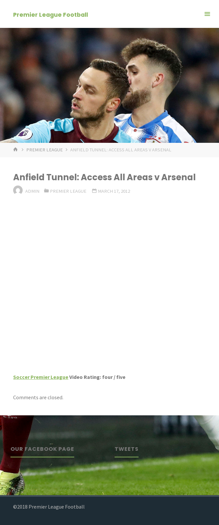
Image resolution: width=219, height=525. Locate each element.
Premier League (44, 150)
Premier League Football (50, 14)
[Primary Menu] (207, 14)
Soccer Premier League (40, 377)
